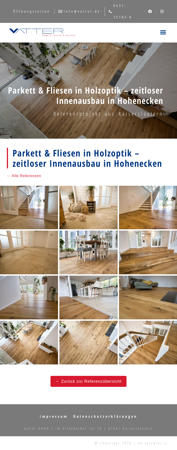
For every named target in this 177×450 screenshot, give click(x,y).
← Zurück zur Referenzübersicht (88, 381)
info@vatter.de (79, 11)
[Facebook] (150, 11)
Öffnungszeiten (31, 11)
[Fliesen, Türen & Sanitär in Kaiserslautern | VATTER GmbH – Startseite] (42, 33)
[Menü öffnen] (163, 32)
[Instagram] (162, 11)
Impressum (54, 416)
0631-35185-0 (120, 11)
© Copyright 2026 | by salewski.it (131, 443)
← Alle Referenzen (24, 176)
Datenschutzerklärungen (105, 416)
